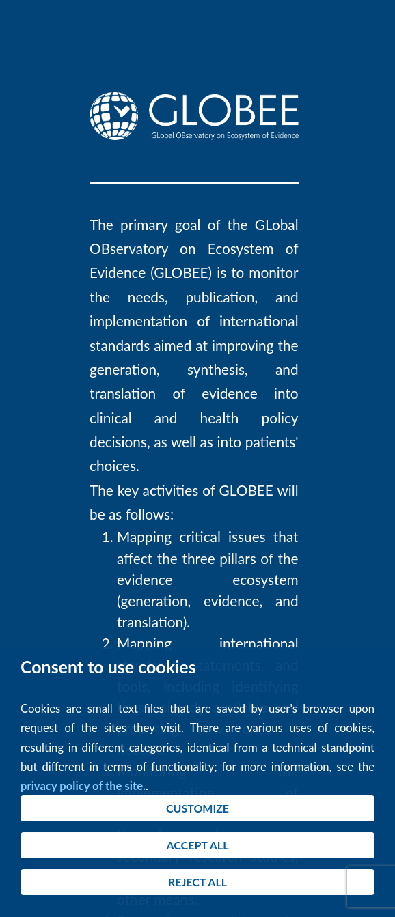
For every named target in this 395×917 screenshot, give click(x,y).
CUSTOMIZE (197, 808)
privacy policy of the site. (83, 786)
